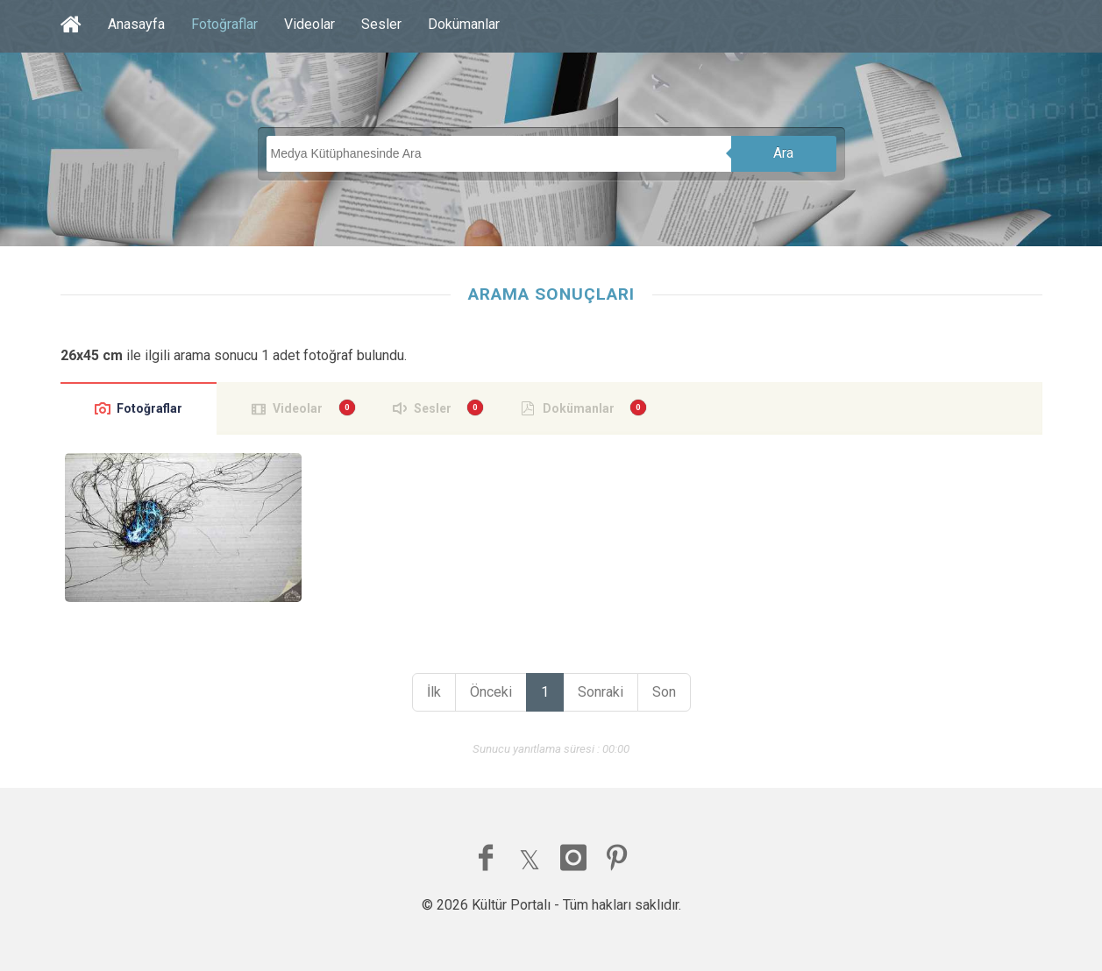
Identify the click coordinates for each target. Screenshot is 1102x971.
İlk (434, 692)
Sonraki (600, 692)
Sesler (381, 24)
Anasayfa (136, 24)
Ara (783, 153)
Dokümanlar (464, 24)
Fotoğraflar (224, 24)
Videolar (309, 24)
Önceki (491, 692)
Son (664, 692)
